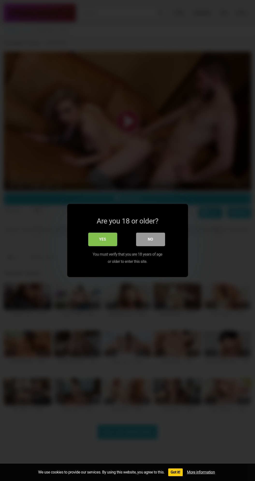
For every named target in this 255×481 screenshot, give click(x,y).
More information (201, 472)
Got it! (175, 472)
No (150, 239)
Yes (102, 239)
